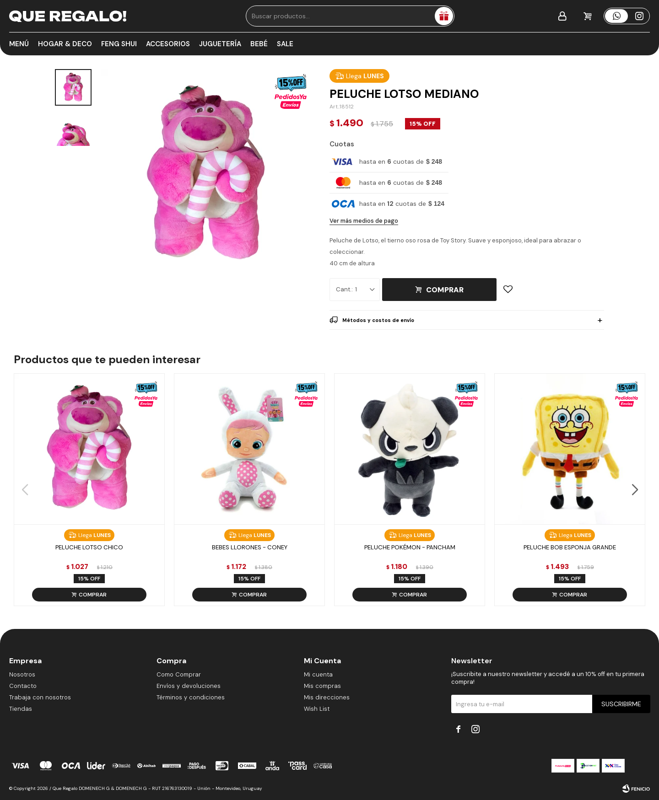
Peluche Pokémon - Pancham (409, 547)
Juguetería (220, 43)
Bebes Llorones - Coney (249, 547)
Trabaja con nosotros (40, 697)
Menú (19, 43)
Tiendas (20, 709)
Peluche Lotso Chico (89, 547)
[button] (634, 490)
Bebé (259, 43)
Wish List (317, 709)
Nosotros (22, 674)
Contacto (23, 686)
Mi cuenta (318, 674)
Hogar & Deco (65, 43)
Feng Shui (119, 43)
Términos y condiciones (191, 697)
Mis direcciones (327, 697)
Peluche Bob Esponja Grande (570, 547)
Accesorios (168, 43)
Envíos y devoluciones (189, 686)
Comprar (445, 290)
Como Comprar (179, 674)
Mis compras (322, 686)
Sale (285, 43)
